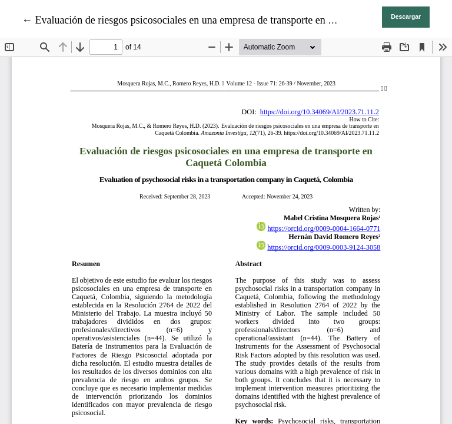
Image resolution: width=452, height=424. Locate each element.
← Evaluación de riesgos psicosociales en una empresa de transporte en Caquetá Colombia (214, 20)
